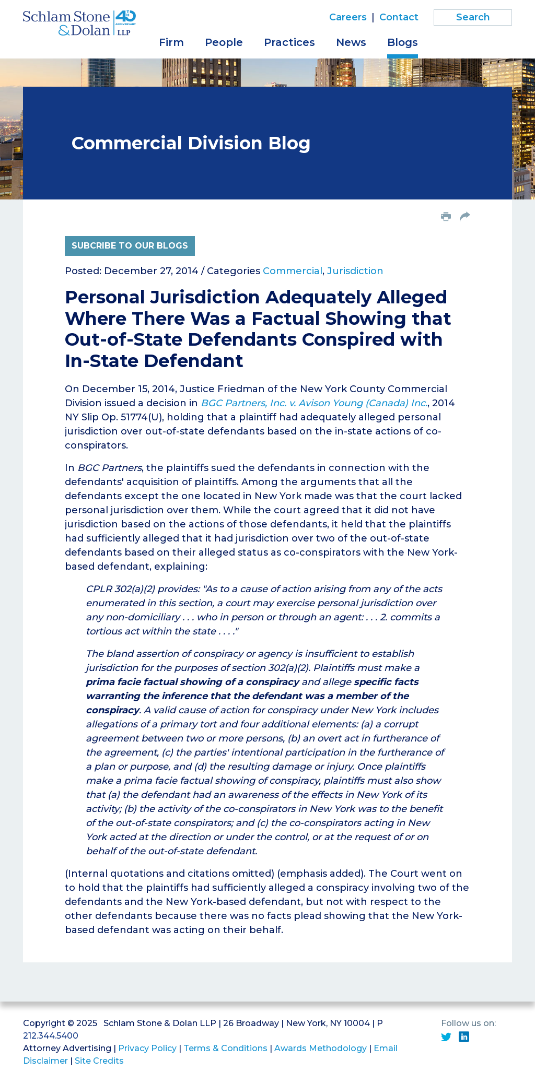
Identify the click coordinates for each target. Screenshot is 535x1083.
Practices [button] (289, 42)
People (224, 42)
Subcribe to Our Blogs (130, 246)
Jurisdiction (355, 271)
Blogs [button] (402, 42)
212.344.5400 (50, 1036)
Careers (348, 17)
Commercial (292, 271)
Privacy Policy (147, 1048)
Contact (398, 17)
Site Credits (99, 1061)
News (351, 42)
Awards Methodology (320, 1048)
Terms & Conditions (225, 1048)
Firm (171, 42)
